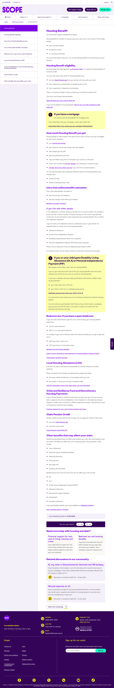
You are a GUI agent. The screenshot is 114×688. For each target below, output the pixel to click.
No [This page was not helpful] (90, 524)
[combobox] (108, 2)
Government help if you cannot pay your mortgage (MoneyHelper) (70, 126)
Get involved (83, 17)
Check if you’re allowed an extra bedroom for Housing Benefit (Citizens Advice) (72, 353)
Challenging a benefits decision (56, 358)
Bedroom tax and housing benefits (57, 349)
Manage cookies (9, 670)
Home (8, 17)
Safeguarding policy (28, 664)
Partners (7, 651)
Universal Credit (76, 69)
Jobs (23, 646)
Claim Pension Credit (11, 75)
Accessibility (7, 2)
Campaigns (65, 17)
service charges (70, 164)
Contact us (16, 2)
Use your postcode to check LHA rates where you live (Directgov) (68, 385)
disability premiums (87, 505)
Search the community (55, 607)
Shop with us (91, 10)
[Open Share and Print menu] (112, 344)
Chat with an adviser (53, 626)
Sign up (100, 651)
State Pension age (61, 80)
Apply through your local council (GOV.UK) (60, 101)
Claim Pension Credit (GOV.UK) (56, 430)
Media (24, 651)
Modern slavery (27, 660)
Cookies (6, 660)
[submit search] (111, 2)
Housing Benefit (9, 28)
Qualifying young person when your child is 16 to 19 (65, 293)
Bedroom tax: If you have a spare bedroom (18, 54)
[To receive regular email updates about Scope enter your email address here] (85, 651)
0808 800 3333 (51, 620)
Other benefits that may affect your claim (17, 81)
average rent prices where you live (60, 168)
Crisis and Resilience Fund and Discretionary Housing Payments (18, 67)
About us (24, 17)
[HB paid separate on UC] (75, 592)
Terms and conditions (11, 655)
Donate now (105, 10)
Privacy (24, 655)
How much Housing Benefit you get (15, 41)
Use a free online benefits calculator (16, 47)
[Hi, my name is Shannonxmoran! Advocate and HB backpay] (75, 571)
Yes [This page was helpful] (81, 524)
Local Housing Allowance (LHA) (14, 60)
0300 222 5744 (85, 622)
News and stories (103, 17)
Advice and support (44, 17)
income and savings (58, 143)
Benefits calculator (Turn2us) (56, 203)
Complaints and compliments (9, 664)
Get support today (75, 10)
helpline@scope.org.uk (54, 633)
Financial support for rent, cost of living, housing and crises (66, 409)
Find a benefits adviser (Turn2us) (57, 509)
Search (106, 2)
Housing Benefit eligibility (12, 35)
